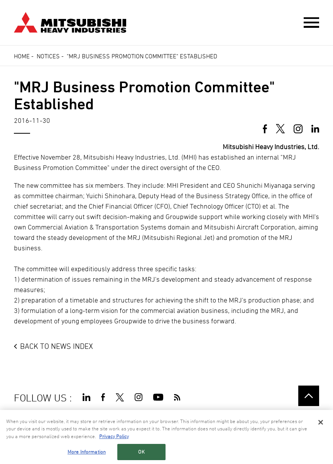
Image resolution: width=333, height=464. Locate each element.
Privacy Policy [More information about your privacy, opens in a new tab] (114, 436)
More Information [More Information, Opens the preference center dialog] (87, 452)
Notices (48, 56)
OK (141, 452)
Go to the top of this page (308, 396)
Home (22, 56)
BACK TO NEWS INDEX (56, 346)
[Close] (320, 422)
